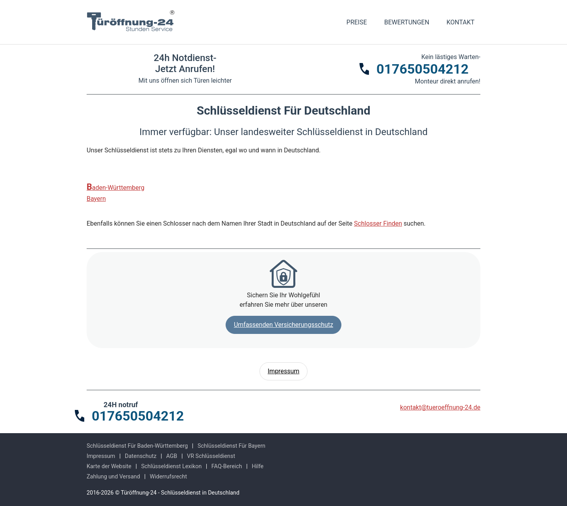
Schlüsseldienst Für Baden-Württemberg (137, 446)
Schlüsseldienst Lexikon (171, 466)
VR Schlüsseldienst (211, 456)
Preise (356, 22)
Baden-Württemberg (116, 187)
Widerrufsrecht (168, 476)
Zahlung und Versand (113, 476)
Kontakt (460, 22)
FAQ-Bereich (226, 466)
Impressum (284, 371)
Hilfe (257, 466)
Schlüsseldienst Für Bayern (231, 446)
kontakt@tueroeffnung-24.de (440, 407)
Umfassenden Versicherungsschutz (283, 324)
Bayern (96, 198)
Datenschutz (140, 456)
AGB (171, 456)
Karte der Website (109, 466)
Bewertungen (406, 22)
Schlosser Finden (378, 223)
